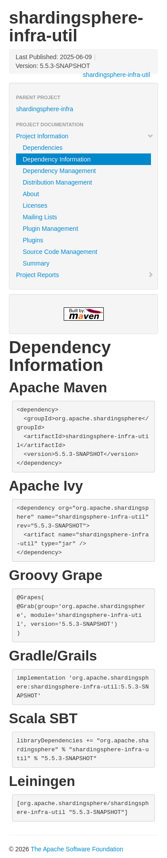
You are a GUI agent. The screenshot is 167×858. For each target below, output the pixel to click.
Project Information (85, 136)
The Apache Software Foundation (77, 849)
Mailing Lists (40, 217)
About (31, 193)
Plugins (33, 240)
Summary (36, 263)
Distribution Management (57, 182)
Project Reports (85, 274)
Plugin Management (50, 228)
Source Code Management (60, 251)
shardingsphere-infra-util (116, 74)
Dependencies (43, 147)
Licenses (35, 205)
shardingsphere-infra (44, 109)
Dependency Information (57, 159)
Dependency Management (59, 170)
